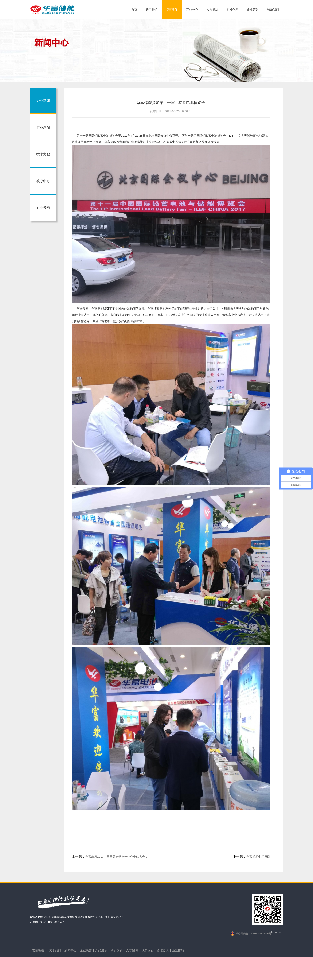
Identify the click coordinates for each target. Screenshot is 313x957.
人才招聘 (132, 950)
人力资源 (212, 9)
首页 (134, 9)
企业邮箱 (178, 950)
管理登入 (163, 950)
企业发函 (43, 208)
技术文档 (43, 154)
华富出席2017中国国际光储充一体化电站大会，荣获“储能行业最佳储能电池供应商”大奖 (110, 857)
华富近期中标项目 (251, 856)
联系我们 (273, 9)
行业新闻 (43, 127)
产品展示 (101, 950)
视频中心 (43, 181)
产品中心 (192, 9)
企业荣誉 (253, 9)
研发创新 (232, 9)
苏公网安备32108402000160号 (47, 922)
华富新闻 (172, 9)
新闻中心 (70, 950)
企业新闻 (43, 100)
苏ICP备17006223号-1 (111, 916)
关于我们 (151, 9)
